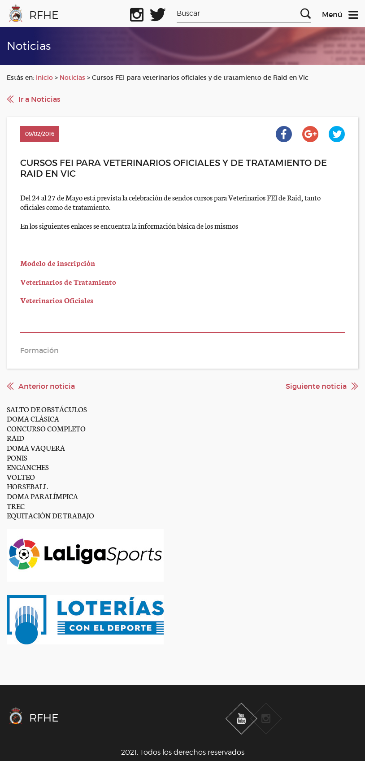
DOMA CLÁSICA (33, 418)
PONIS (17, 457)
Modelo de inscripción (57, 262)
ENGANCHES (28, 466)
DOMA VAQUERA (36, 447)
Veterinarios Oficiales (56, 300)
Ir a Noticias (39, 99)
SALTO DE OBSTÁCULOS (47, 409)
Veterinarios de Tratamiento (68, 281)
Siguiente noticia (316, 386)
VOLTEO (21, 476)
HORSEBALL (27, 486)
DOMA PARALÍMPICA (42, 496)
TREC (16, 505)
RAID (15, 437)
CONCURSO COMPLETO (46, 428)
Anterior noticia (46, 386)
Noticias (72, 78)
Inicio (44, 78)
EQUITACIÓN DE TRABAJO (50, 515)
